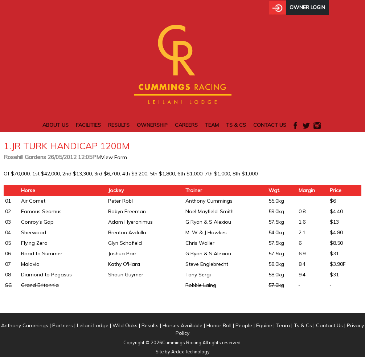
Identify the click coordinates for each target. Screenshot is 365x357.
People (243, 325)
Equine (264, 325)
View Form (114, 157)
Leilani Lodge (92, 325)
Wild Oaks (125, 325)
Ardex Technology (190, 351)
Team (212, 124)
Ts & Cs (236, 124)
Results (119, 124)
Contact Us (269, 124)
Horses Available (182, 325)
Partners (62, 325)
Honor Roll (218, 325)
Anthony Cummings (24, 325)
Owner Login (307, 7)
